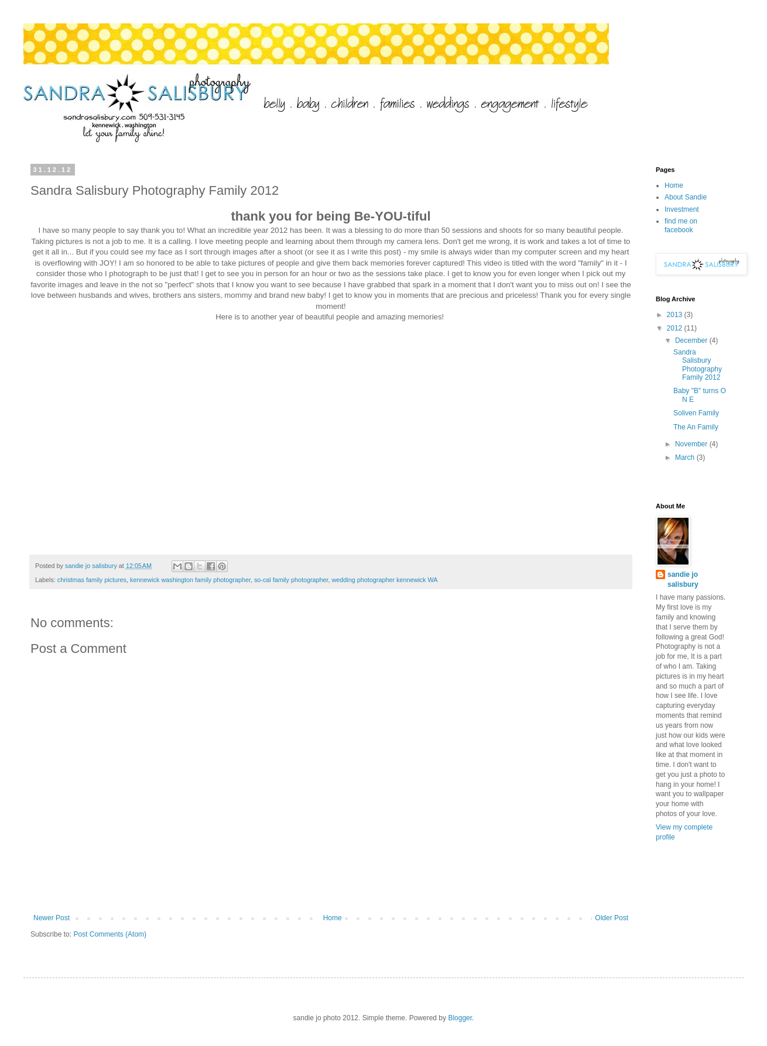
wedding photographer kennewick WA (385, 579)
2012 (675, 328)
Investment (682, 209)
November (692, 444)
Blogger (460, 1018)
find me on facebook (681, 225)
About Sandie (686, 197)
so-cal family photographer (291, 579)
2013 (675, 315)
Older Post (611, 918)
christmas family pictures (91, 579)
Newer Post (51, 918)
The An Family (695, 427)
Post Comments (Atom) (109, 934)
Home (332, 918)
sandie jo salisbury (682, 579)
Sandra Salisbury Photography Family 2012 (697, 364)
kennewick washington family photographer (190, 579)
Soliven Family (696, 413)
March (686, 457)
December (692, 340)
